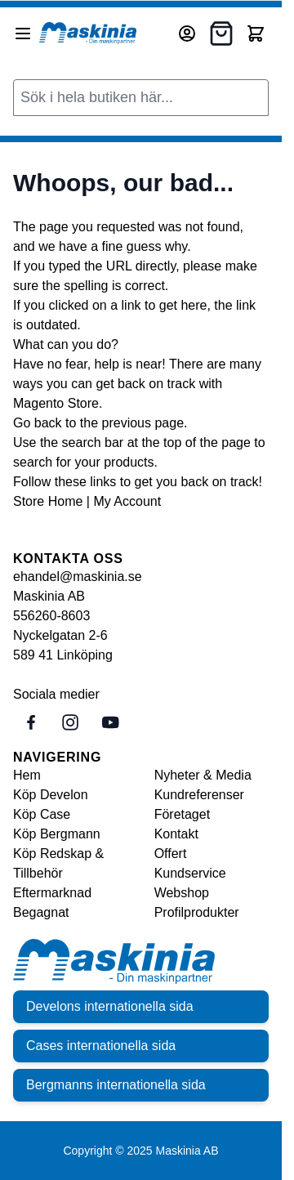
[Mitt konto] (187, 33)
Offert (170, 853)
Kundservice (190, 873)
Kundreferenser (199, 795)
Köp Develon (50, 795)
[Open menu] (23, 33)
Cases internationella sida (101, 1046)
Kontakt (176, 834)
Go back (37, 423)
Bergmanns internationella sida (116, 1085)
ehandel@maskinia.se (77, 576)
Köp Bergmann (56, 834)
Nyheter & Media (203, 775)
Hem (27, 775)
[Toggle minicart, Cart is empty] (256, 33)
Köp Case (41, 814)
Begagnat (41, 912)
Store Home (47, 501)
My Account (127, 501)
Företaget (182, 814)
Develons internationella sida (110, 1006)
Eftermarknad (52, 893)
